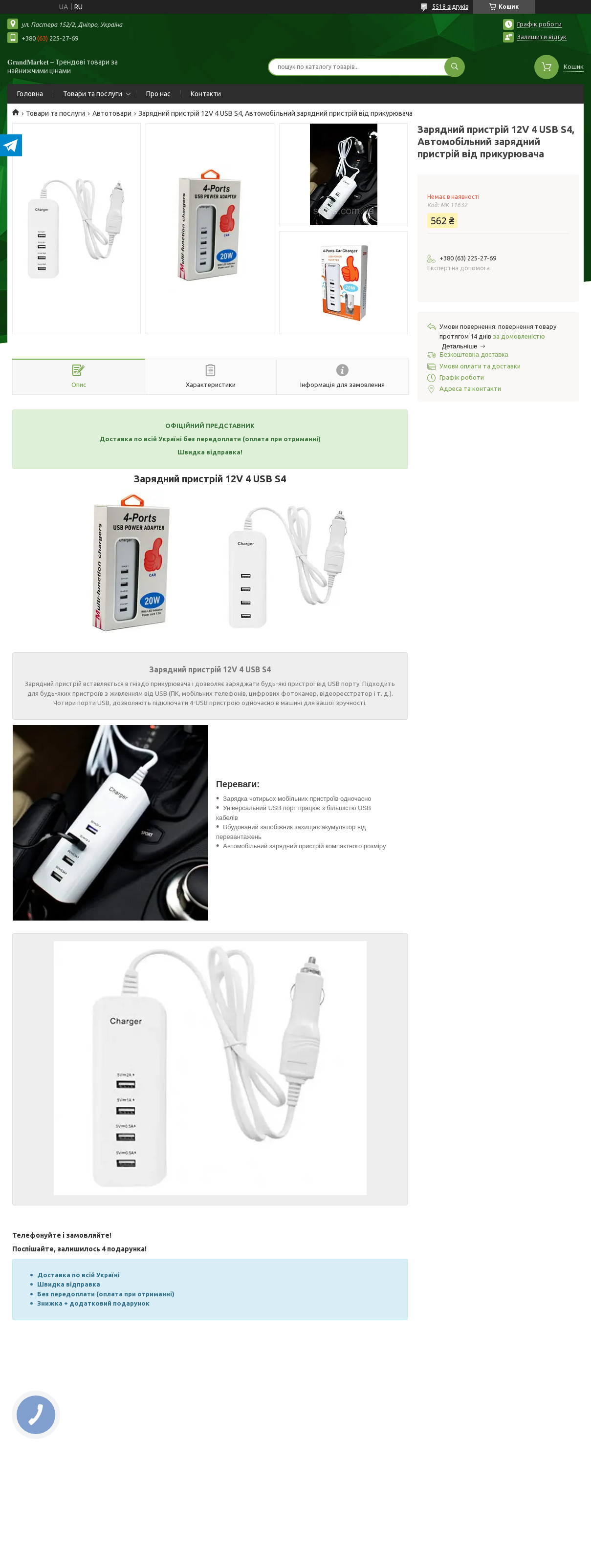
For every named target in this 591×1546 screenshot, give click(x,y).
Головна (30, 93)
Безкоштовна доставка (473, 354)
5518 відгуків (450, 6)
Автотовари (111, 113)
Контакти (206, 93)
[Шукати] (454, 67)
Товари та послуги (92, 93)
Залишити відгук (542, 36)
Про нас (158, 93)
